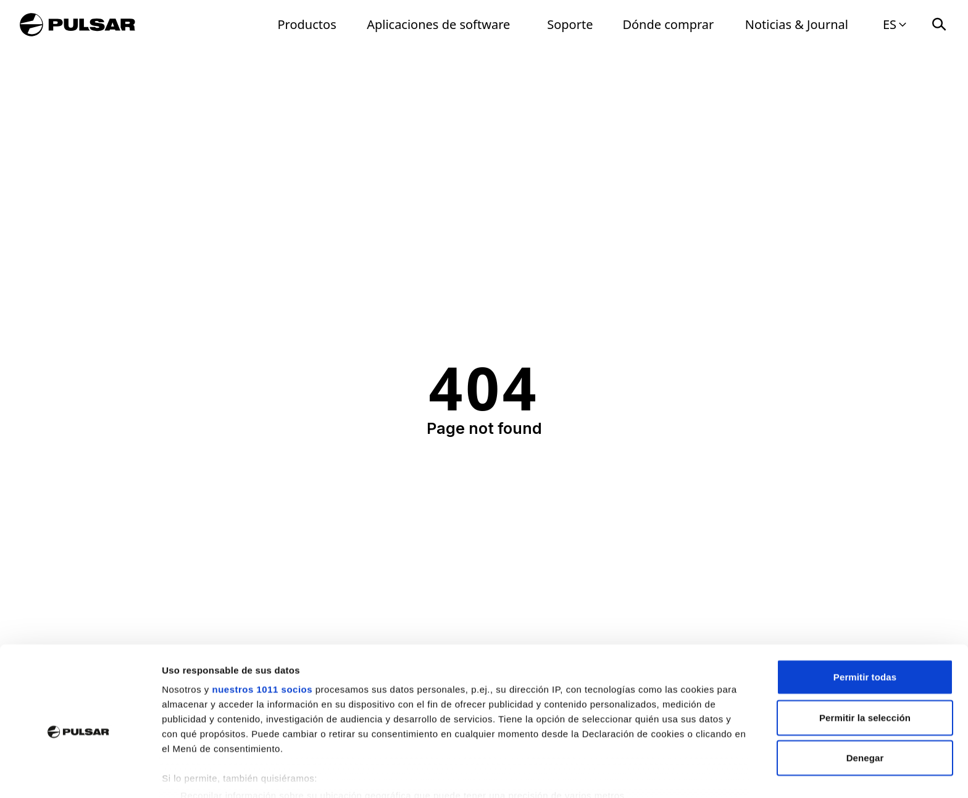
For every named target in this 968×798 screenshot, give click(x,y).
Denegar (865, 700)
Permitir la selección (865, 659)
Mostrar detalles (668, 773)
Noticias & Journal (796, 24)
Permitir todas (864, 619)
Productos (307, 24)
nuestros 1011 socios (262, 631)
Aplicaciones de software (438, 24)
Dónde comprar (668, 24)
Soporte (570, 24)
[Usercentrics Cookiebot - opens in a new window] (80, 774)
